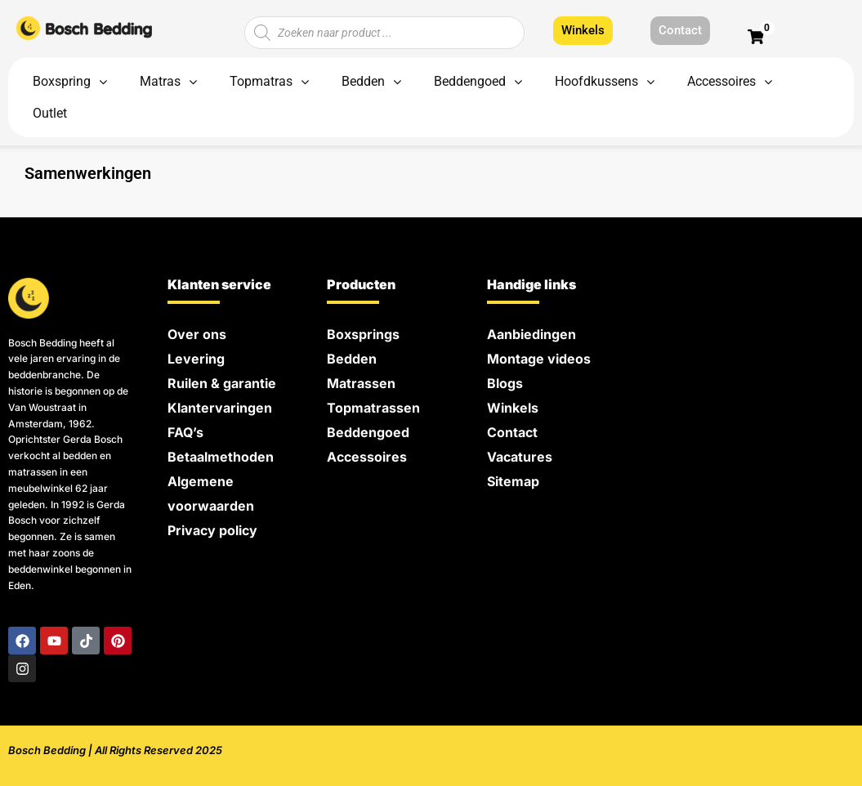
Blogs (505, 383)
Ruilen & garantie (221, 383)
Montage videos (539, 359)
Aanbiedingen (531, 334)
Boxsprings (363, 334)
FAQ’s (185, 432)
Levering (196, 359)
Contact (512, 432)
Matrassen (361, 383)
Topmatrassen (373, 408)
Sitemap (513, 481)
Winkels (512, 408)
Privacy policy (212, 530)
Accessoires (367, 457)
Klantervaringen (219, 408)
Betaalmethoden (220, 457)
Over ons (196, 334)
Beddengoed (368, 432)
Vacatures (519, 457)
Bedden (352, 359)
